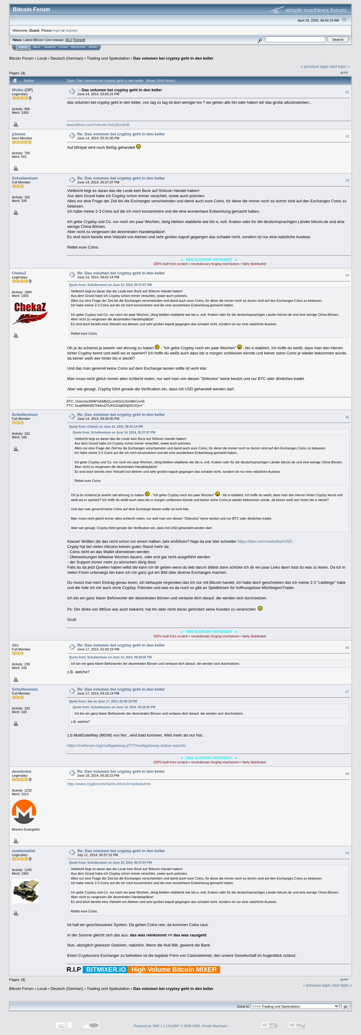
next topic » (340, 66)
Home (23, 47)
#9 (347, 853)
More (93, 47)
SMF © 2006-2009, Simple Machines (199, 1026)
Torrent (79, 40)
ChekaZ (19, 273)
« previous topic (314, 66)
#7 (347, 692)
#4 (347, 275)
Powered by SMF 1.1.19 (152, 1026)
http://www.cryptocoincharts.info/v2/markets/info (109, 784)
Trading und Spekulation (108, 58)
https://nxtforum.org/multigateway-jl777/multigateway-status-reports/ (126, 745)
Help (36, 47)
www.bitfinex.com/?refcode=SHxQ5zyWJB (98, 125)
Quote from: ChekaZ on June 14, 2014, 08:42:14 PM (106, 426)
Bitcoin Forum (21, 58)
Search (50, 47)
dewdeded (21, 771)
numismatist (23, 851)
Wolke (17, 90)
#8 (347, 773)
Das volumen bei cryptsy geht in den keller (173, 58)
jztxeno (19, 134)
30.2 (68, 40)
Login (63, 47)
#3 (347, 180)
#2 (347, 136)
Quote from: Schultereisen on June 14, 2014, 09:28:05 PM (110, 657)
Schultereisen (25, 178)
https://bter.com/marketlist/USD (265, 541)
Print (344, 72)
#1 (347, 92)
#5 (347, 417)
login (57, 30)
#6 (347, 648)
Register (78, 47)
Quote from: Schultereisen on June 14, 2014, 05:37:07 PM (110, 285)
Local (42, 58)
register (71, 30)
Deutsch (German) (66, 58)
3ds (15, 645)
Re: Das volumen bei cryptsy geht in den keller (121, 134)
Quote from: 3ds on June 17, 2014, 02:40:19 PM (103, 701)
